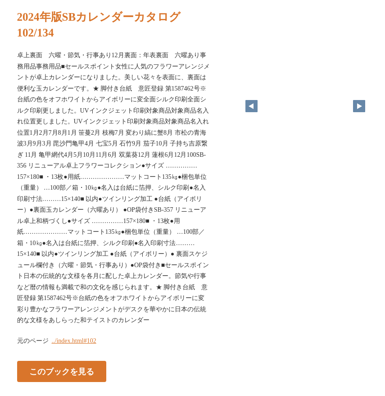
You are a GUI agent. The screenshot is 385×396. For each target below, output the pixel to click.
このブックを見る (61, 371)
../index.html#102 (74, 340)
